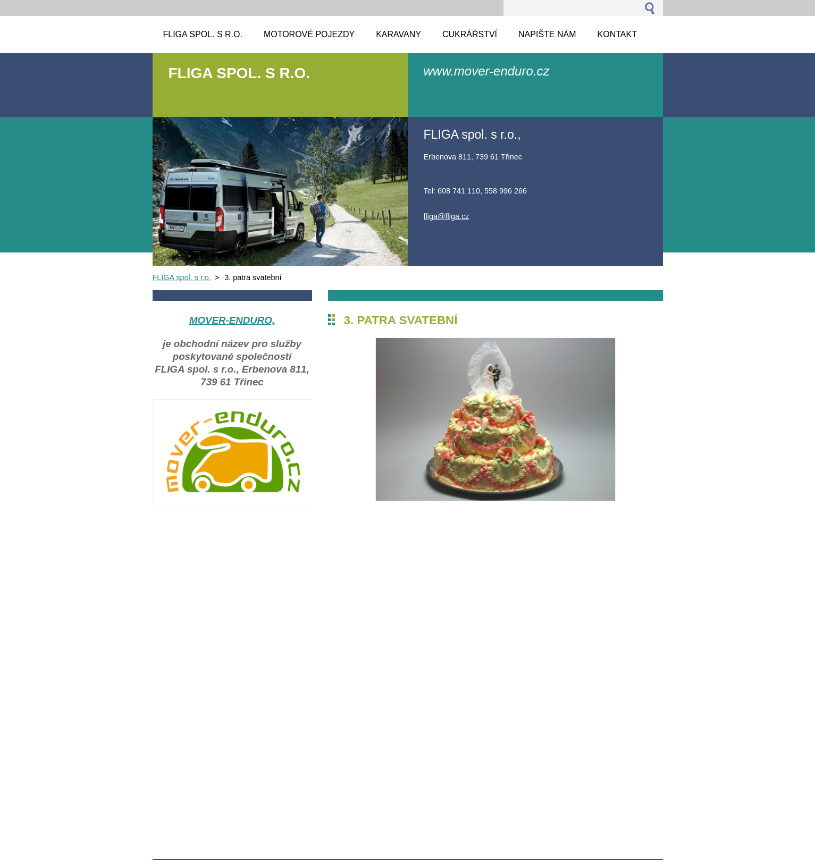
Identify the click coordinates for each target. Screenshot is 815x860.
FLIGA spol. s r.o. (182, 277)
